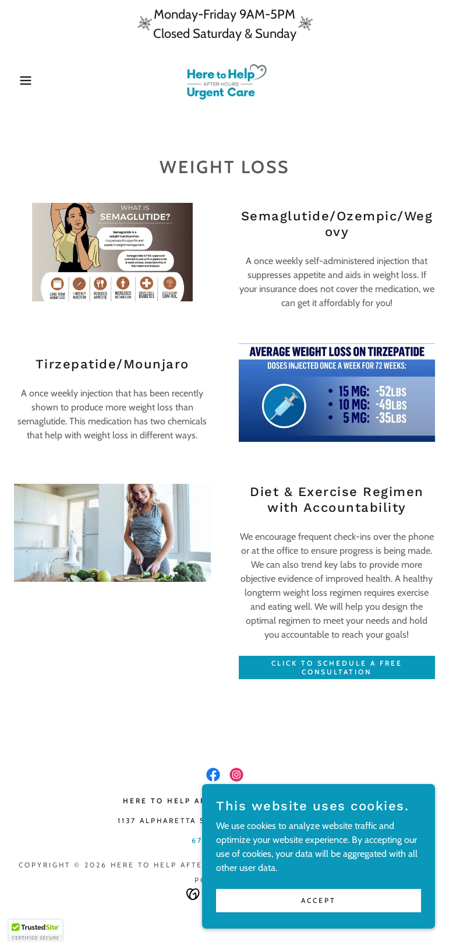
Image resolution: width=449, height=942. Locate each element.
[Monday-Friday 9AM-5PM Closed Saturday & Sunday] (224, 24)
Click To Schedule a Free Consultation (336, 667)
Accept (318, 900)
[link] (224, 80)
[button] (22, 80)
